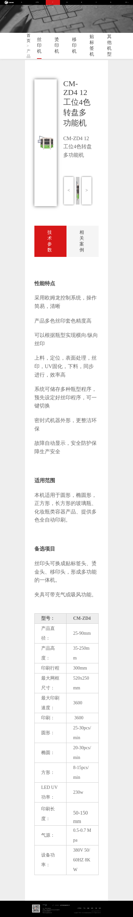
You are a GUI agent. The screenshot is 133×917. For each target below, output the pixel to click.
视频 (66, 3)
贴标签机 (92, 45)
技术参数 (49, 241)
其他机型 (109, 45)
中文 (126, 2)
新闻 (81, 3)
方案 (96, 3)
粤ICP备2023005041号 (96, 911)
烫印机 (56, 45)
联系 (110, 3)
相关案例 (81, 241)
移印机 (74, 45)
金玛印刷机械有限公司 (65, 905)
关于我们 (37, 3)
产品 (52, 3)
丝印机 (39, 45)
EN (128, 2)
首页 (21, 3)
